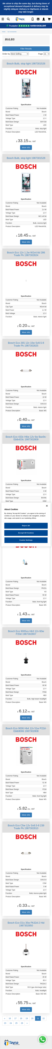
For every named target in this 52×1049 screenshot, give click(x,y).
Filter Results (26, 49)
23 (5, 1023)
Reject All (26, 525)
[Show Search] (8, 19)
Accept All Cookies (26, 533)
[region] (26, 525)
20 (32, 1018)
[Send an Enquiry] (38, 19)
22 (43, 1018)
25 (16, 1023)
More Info (26, 147)
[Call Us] (32, 19)
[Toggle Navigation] (3, 19)
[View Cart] (49, 19)
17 (15, 1018)
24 (11, 1023)
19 (27, 1018)
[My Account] (43, 19)
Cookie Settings (26, 540)
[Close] (47, 506)
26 (22, 1023)
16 (10, 1018)
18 (21, 1018)
